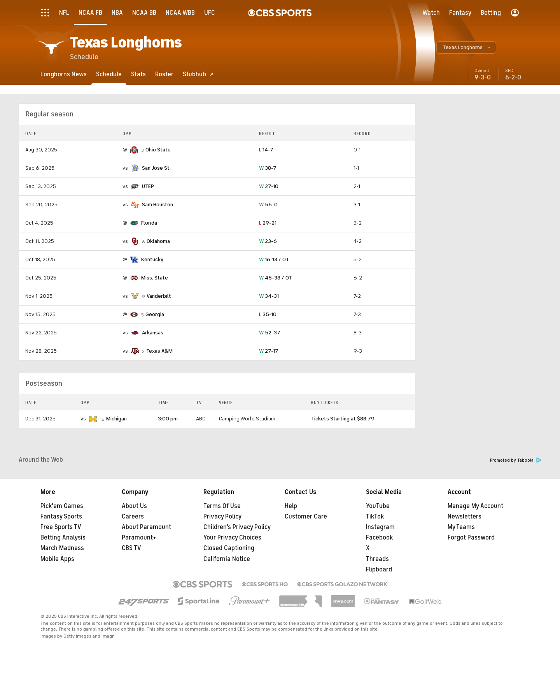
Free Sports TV (60, 527)
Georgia (154, 314)
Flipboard (379, 569)
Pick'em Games (61, 506)
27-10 (268, 186)
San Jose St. (156, 168)
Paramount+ (139, 537)
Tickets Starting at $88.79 (342, 418)
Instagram (380, 527)
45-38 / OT (275, 277)
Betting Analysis (63, 537)
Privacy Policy (222, 516)
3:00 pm (168, 418)
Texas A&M (159, 351)
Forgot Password (471, 537)
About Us (134, 506)
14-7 (266, 149)
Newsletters (464, 516)
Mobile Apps (57, 559)
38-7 (267, 168)
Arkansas (152, 332)
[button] (466, 47)
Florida (149, 223)
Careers (133, 516)
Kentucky (152, 259)
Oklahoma (158, 241)
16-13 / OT (274, 259)
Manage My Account (475, 506)
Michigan (116, 418)
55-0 (268, 204)
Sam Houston (157, 204)
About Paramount (146, 527)
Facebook (379, 537)
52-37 (269, 332)
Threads (377, 559)
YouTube (378, 506)
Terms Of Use (222, 506)
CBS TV (131, 548)
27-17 (268, 351)
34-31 (269, 296)
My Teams (461, 527)
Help (291, 506)
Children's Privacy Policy (237, 527)
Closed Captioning (228, 548)
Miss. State (154, 277)
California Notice (226, 559)
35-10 (267, 314)
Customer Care (306, 516)
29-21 (267, 223)
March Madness (62, 548)
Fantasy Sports (61, 516)
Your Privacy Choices (232, 537)
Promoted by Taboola (515, 460)
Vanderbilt (159, 296)
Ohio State (158, 149)
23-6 (268, 241)
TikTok (375, 516)
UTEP (148, 186)
